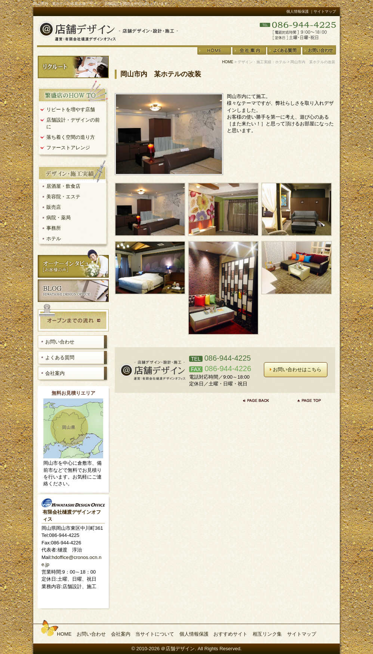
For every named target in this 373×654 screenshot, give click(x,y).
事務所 (53, 228)
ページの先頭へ (309, 400)
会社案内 (55, 373)
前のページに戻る (258, 400)
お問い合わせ (59, 342)
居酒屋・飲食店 (63, 186)
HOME (227, 62)
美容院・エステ (63, 196)
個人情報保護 (297, 11)
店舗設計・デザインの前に (73, 123)
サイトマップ (301, 634)
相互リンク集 (267, 634)
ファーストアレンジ (68, 147)
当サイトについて (154, 634)
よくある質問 (59, 357)
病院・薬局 (58, 217)
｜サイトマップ (323, 11)
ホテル (53, 238)
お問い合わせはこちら (296, 369)
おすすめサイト (230, 634)
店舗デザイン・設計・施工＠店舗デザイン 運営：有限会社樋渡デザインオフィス (107, 30)
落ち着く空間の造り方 (70, 137)
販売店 (53, 207)
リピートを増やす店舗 (70, 109)
